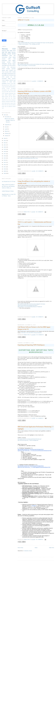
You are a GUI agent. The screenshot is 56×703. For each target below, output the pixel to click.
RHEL (9, 78)
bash (14, 80)
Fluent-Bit (6, 86)
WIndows (7, 80)
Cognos (3, 86)
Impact (13, 63)
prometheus (4, 83)
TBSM (14, 57)
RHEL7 (14, 94)
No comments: (40, 171)
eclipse (10, 81)
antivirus (8, 103)
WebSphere (4, 63)
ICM (3, 75)
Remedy (6, 96)
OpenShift (13, 68)
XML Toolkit (4, 103)
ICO (14, 50)
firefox (3, 104)
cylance (11, 103)
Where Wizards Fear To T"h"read (8, 181)
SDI (9, 96)
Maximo (5, 49)
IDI (6, 52)
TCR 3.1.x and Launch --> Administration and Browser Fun (34, 223)
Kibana (3, 68)
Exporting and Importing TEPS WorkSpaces (31, 345)
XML (14, 101)
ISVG (8, 75)
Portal (3, 94)
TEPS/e (6, 98)
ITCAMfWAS (4, 90)
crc (7, 81)
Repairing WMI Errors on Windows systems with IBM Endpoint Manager (34, 92)
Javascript (4, 65)
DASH (3, 62)
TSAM (3, 80)
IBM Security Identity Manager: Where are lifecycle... (10, 120)
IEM (9, 86)
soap (5, 106)
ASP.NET (34, 505)
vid (7, 106)
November (7, 116)
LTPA (3, 93)
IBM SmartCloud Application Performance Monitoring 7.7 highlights (35, 428)
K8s (15, 55)
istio (7, 104)
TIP (9, 98)
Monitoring (11, 93)
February (7, 133)
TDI (8, 50)
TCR (15, 70)
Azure (12, 83)
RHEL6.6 (10, 94)
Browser (7, 85)
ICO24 (8, 62)
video (11, 50)
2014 (5, 160)
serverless (7, 72)
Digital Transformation (8, 73)
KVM (12, 91)
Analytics (8, 83)
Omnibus (8, 68)
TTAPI (14, 98)
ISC (14, 86)
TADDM (11, 70)
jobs (11, 104)
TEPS (3, 98)
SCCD (8, 65)
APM (9, 58)
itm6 (3, 52)
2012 (5, 164)
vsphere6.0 (10, 106)
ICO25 (9, 54)
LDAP (14, 91)
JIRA (10, 91)
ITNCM (11, 90)
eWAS (14, 103)
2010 (5, 169)
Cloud (10, 57)
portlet (3, 106)
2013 (5, 162)
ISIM (5, 75)
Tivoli (3, 72)
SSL (11, 96)
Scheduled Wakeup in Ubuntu (7, 191)
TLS (11, 98)
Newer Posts (20, 547)
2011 (5, 166)
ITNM (14, 62)
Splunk (14, 96)
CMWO (11, 85)
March (6, 131)
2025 (5, 114)
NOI (15, 77)
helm (5, 104)
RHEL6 (6, 94)
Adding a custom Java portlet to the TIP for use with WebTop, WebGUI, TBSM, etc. (8, 186)
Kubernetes (4, 60)
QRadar (3, 70)
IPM (13, 86)
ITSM (14, 75)
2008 (5, 173)
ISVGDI (3, 88)
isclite (14, 81)
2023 (5, 140)
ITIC (8, 90)
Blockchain (4, 85)
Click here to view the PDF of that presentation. (31, 332)
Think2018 (4, 99)
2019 (5, 149)
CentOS (14, 85)
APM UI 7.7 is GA (23, 20)
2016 (5, 155)
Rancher (14, 78)
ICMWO (14, 65)
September (7, 124)
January (7, 135)
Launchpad (6, 93)
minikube (13, 104)
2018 (5, 151)
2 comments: (40, 81)
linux (10, 60)
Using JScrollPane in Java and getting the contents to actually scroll (34, 182)
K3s (11, 77)
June (6, 126)
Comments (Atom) (28, 550)
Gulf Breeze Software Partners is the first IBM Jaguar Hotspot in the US (34, 328)
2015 (5, 158)
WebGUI (11, 80)
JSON (3, 77)
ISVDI (14, 54)
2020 (5, 147)
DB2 (3, 73)
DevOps (10, 63)
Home (36, 547)
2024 (5, 138)
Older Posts (51, 547)
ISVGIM (11, 75)
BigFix (13, 60)
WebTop (11, 101)
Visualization (7, 101)
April (6, 129)
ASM (14, 58)
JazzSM (7, 77)
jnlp (9, 104)
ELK (15, 73)
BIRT (14, 83)
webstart (14, 106)
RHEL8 (3, 96)
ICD (14, 49)
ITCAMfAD (13, 88)
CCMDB (13, 72)
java (11, 55)
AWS (11, 65)
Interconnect (13, 67)
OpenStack (5, 55)
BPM (10, 72)
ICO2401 (4, 67)
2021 (5, 145)
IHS (11, 86)
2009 (5, 171)
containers (4, 81)
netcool (4, 50)
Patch (14, 93)
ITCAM (8, 88)
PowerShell (4, 78)
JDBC (7, 91)
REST (7, 70)
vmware (3, 58)
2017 (5, 153)
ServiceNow (4, 57)
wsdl (3, 108)
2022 (5, 142)
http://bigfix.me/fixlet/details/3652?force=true (28, 158)
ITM (8, 67)
